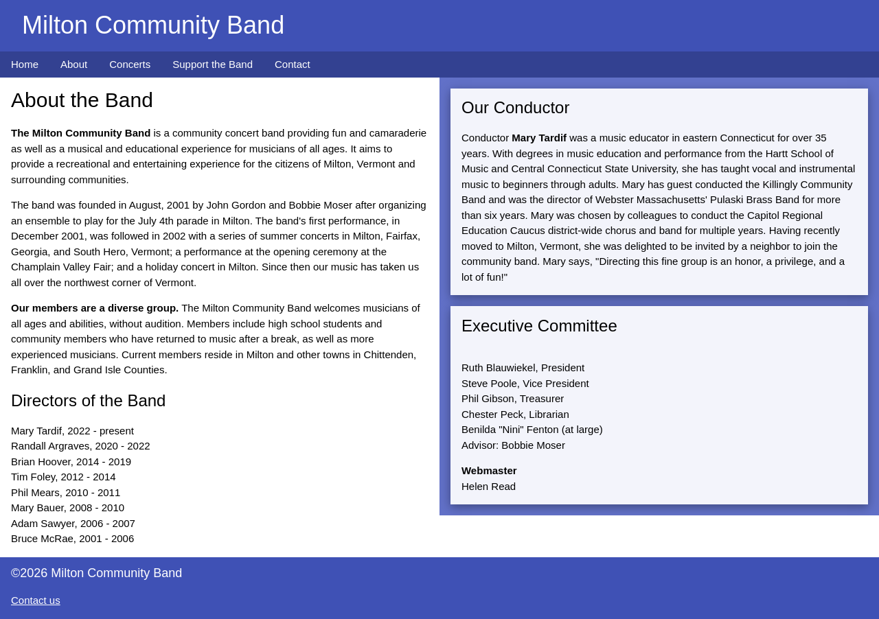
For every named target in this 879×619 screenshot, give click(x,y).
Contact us (35, 600)
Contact (292, 64)
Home (24, 64)
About (73, 64)
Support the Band (212, 64)
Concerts (129, 64)
